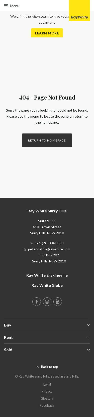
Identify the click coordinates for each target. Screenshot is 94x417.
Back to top (49, 367)
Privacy (47, 391)
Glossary (47, 398)
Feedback (47, 405)
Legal (47, 384)
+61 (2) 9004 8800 (49, 243)
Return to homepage (47, 140)
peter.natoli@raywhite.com (49, 249)
